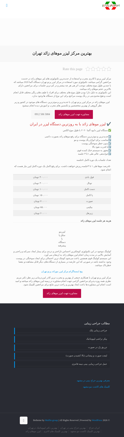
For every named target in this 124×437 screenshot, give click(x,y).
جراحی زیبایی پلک (98, 330)
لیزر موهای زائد (33, 431)
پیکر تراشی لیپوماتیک (96, 338)
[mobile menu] (7, 5)
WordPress (97, 420)
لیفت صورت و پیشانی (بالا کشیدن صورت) (86, 355)
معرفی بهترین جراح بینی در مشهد (93, 380)
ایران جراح (94, 427)
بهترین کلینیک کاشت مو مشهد (85, 431)
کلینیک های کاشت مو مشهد (96, 386)
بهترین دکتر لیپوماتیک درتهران (42, 427)
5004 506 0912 (42, 114)
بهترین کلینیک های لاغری (55, 431)
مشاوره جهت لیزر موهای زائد (73, 114)
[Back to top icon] (23, 420)
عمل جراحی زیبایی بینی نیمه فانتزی (89, 364)
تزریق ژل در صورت (97, 347)
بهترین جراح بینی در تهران (73, 427)
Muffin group (51, 420)
